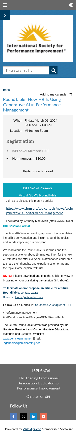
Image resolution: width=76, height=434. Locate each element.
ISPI (47, 396)
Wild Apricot (32, 429)
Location (16, 130)
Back (6, 89)
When (17, 120)
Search (53, 70)
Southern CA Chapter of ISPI (53, 305)
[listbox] (56, 94)
